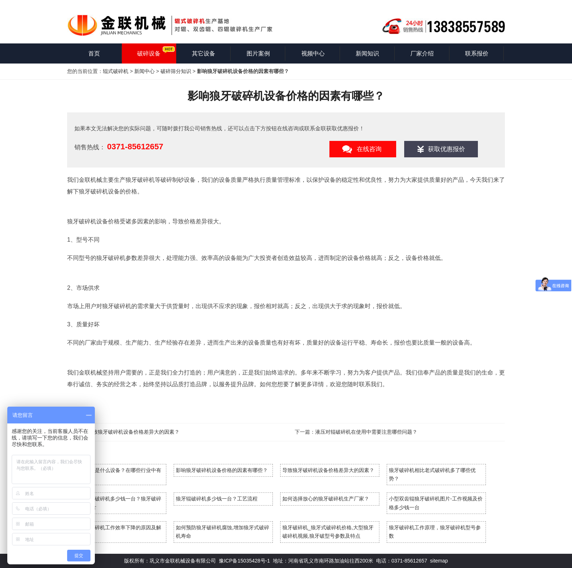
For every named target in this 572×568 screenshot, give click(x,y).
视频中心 (313, 53)
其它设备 (203, 53)
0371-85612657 (135, 146)
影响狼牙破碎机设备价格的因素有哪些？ (222, 470)
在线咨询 (369, 149)
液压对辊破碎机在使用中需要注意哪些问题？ (366, 432)
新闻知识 (367, 53)
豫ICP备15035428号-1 (244, 561)
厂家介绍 (422, 53)
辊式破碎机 (115, 71)
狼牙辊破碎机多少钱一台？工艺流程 (217, 499)
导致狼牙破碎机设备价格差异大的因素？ (133, 432)
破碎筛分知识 (176, 71)
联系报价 (476, 53)
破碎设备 (149, 53)
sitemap (439, 561)
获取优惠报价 (446, 149)
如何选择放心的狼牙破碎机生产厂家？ (325, 499)
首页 (94, 53)
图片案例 (258, 53)
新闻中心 (144, 71)
